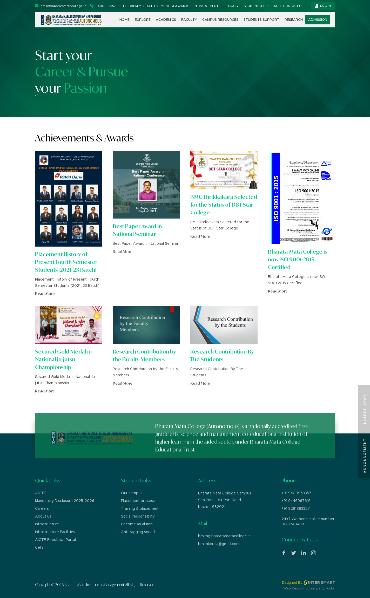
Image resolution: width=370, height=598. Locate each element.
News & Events (207, 6)
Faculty (189, 20)
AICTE (40, 493)
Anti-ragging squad (138, 532)
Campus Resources (220, 20)
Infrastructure (47, 524)
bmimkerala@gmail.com (219, 544)
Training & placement (140, 509)
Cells (39, 547)
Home (124, 20)
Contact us (293, 6)
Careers (42, 509)
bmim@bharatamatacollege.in (224, 536)
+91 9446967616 (296, 501)
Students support (261, 20)
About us (43, 516)
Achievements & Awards (167, 6)
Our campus (131, 493)
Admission (317, 20)
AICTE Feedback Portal (55, 540)
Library (232, 6)
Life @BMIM (132, 6)
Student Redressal (261, 6)
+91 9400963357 (296, 493)
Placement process (138, 501)
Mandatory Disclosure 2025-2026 (64, 501)
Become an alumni (137, 524)
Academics (166, 20)
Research (294, 20)
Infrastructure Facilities (55, 532)
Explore (143, 20)
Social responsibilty (138, 516)
